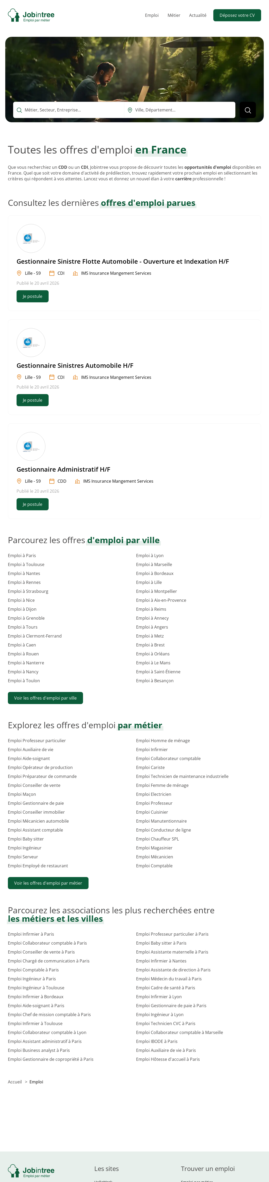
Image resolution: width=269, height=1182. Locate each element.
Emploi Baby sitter (26, 839)
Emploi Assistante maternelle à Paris (172, 952)
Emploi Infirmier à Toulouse (35, 1023)
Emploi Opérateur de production (40, 767)
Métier (174, 15)
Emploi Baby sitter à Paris (161, 943)
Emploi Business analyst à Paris (39, 1050)
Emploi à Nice (21, 600)
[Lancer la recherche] (248, 110)
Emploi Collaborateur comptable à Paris (47, 943)
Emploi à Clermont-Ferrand (35, 636)
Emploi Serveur (23, 857)
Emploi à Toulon (24, 681)
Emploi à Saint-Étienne (158, 672)
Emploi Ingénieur (25, 848)
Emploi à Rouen (23, 654)
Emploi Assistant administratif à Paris (45, 1041)
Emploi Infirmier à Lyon (159, 997)
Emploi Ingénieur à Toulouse (36, 988)
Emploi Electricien (153, 794)
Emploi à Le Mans (153, 663)
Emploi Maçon (22, 794)
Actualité (197, 15)
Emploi (152, 15)
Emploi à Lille (149, 582)
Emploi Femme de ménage (162, 785)
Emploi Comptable (154, 866)
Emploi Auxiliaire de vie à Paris (166, 1050)
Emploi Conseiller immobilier (36, 812)
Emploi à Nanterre (26, 663)
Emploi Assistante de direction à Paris (173, 970)
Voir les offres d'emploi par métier (48, 883)
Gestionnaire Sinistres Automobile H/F (75, 365)
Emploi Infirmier (152, 749)
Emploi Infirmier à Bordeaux (35, 997)
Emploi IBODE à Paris (157, 1041)
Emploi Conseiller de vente (34, 785)
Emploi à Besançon (155, 681)
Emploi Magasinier (154, 848)
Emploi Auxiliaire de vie (30, 749)
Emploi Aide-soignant (29, 758)
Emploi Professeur (154, 803)
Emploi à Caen (22, 645)
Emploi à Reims (151, 609)
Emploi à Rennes (24, 582)
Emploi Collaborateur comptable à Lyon (47, 1032)
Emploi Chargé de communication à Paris (49, 961)
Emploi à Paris (22, 555)
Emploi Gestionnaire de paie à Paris (171, 1005)
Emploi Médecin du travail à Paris (169, 979)
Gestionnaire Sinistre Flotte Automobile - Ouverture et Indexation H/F (123, 261)
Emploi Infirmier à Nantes (161, 961)
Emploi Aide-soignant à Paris (36, 1005)
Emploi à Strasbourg (28, 591)
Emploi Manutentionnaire (161, 821)
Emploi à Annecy (152, 618)
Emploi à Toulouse (26, 564)
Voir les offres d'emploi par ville (45, 698)
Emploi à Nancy (23, 672)
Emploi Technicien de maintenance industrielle (182, 776)
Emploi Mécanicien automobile (38, 821)
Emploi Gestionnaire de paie (36, 803)
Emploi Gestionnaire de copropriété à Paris (51, 1059)
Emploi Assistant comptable (35, 830)
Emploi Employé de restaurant (38, 866)
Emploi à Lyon (150, 555)
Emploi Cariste (150, 767)
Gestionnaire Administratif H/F (63, 469)
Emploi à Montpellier (156, 591)
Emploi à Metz (150, 636)
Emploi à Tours (23, 627)
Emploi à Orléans (153, 654)
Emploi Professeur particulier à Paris (172, 934)
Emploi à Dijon (22, 609)
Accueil (15, 1082)
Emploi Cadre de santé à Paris (165, 988)
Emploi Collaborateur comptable (168, 758)
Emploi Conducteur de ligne (163, 830)
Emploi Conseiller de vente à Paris (41, 952)
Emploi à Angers (152, 627)
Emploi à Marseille (154, 564)
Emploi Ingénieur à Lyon (160, 1014)
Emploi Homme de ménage (163, 740)
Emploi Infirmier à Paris (31, 934)
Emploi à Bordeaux (154, 573)
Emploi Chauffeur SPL (157, 839)
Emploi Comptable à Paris (33, 970)
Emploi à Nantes (24, 573)
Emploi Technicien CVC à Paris (165, 1023)
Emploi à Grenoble (26, 618)
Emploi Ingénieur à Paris (32, 979)
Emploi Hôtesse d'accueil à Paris (168, 1059)
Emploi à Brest (150, 645)
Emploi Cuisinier (152, 812)
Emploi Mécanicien (154, 857)
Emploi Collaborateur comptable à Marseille (179, 1032)
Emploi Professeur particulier (37, 740)
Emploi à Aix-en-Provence (161, 600)
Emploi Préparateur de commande (42, 776)
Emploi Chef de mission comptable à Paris (49, 1014)
